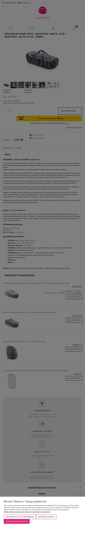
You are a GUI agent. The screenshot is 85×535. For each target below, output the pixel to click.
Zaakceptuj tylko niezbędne (20, 517)
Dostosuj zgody (46, 517)
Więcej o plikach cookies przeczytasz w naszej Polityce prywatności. (27, 512)
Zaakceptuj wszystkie (17, 521)
